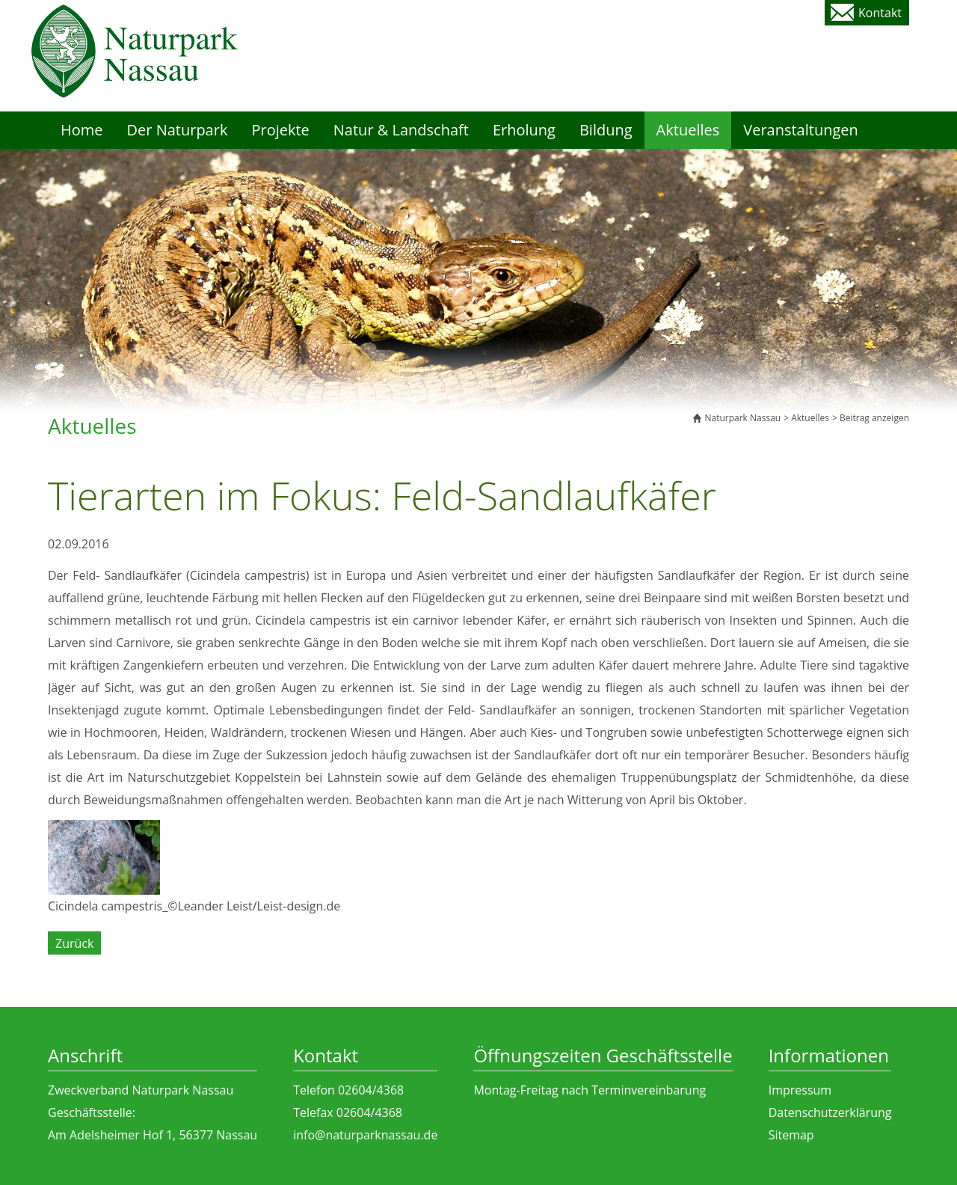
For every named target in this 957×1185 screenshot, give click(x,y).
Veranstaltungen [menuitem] (800, 130)
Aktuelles (810, 417)
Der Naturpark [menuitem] (177, 130)
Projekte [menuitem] (280, 130)
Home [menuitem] (82, 130)
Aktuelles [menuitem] (688, 130)
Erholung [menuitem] (524, 130)
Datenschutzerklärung (830, 1112)
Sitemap (791, 1135)
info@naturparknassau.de (365, 1135)
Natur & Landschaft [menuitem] (401, 130)
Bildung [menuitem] (606, 130)
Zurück (74, 943)
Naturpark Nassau (742, 417)
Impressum (800, 1090)
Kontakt (880, 12)
